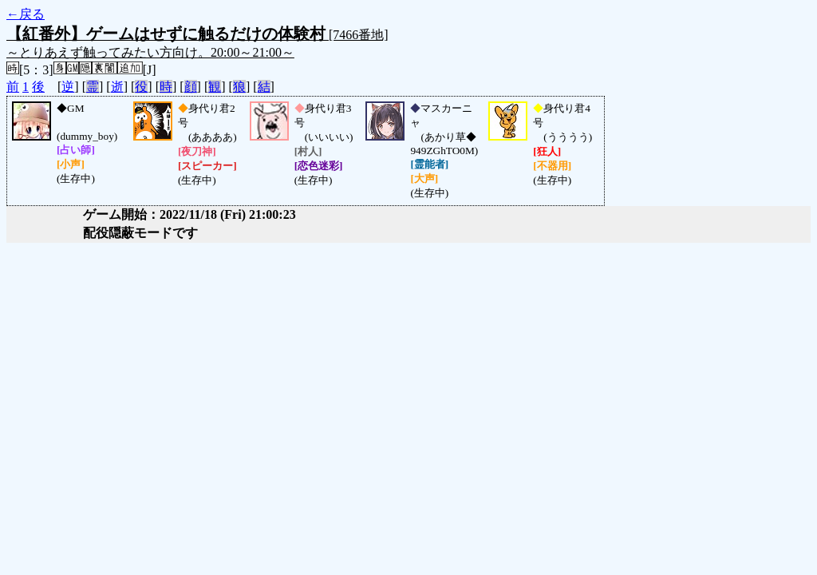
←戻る (25, 14)
